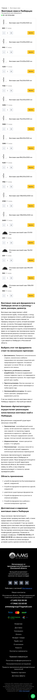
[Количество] (8, 33)
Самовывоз (18, 631)
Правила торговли (18, 672)
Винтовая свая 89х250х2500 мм (20, 176)
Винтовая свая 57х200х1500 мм (20, 23)
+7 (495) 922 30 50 (18, 600)
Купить (31, 33)
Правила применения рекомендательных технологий (18, 668)
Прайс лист (18, 641)
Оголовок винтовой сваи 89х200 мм (21, 268)
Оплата (18, 634)
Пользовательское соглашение (18, 664)
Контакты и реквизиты (18, 651)
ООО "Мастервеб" (24, 691)
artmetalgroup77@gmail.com (18, 606)
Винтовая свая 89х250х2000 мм (20, 157)
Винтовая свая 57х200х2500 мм (20, 61)
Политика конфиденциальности (18, 660)
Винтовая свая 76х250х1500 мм (20, 80)
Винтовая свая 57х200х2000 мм (20, 42)
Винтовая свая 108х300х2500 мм (21, 215)
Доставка (18, 628)
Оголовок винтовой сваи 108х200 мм (21, 286)
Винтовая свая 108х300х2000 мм (21, 196)
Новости (18, 648)
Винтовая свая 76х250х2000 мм (20, 100)
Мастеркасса (27, 588)
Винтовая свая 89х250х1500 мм (20, 138)
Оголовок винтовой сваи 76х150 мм (20, 251)
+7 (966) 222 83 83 (18, 603)
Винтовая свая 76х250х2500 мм (20, 119)
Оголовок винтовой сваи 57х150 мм (20, 233)
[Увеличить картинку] (5, 22)
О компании (18, 644)
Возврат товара (18, 638)
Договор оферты (18, 676)
